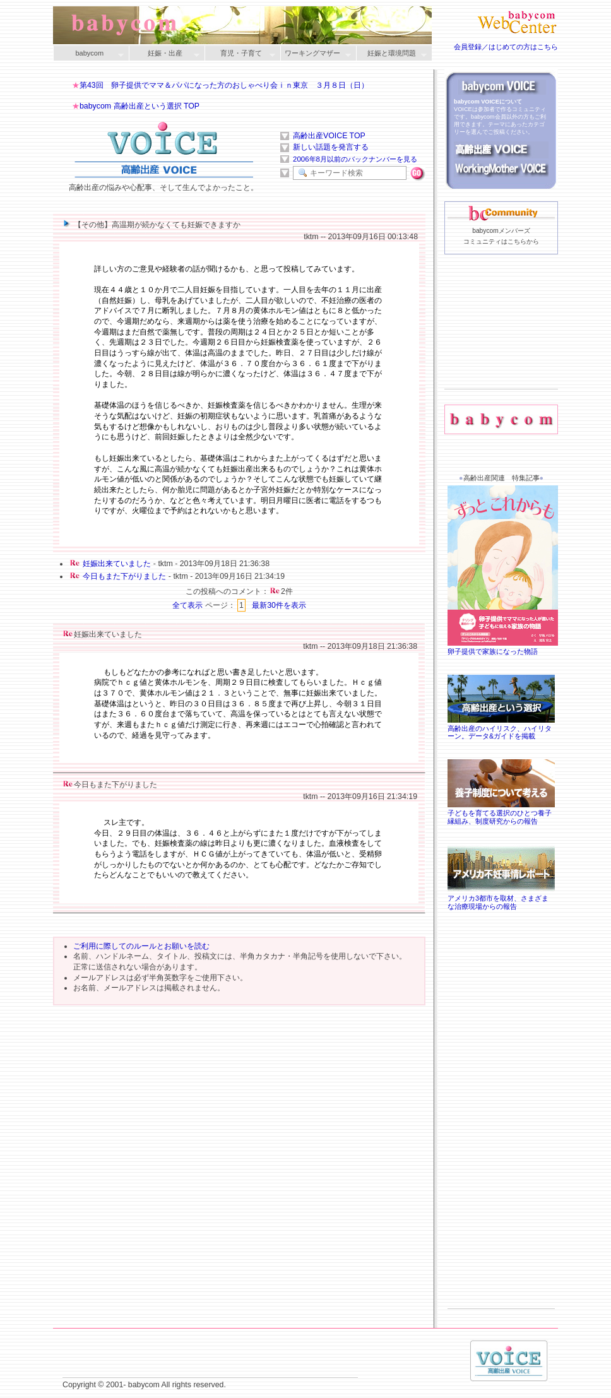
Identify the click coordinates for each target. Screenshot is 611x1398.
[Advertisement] (501, 341)
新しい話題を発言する (331, 147)
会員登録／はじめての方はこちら (506, 46)
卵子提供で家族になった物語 (504, 647)
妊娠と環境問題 (391, 54)
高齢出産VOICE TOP (329, 135)
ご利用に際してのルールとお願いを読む (141, 946)
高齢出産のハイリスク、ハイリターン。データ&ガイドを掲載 (501, 728)
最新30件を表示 (279, 605)
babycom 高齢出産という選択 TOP (139, 106)
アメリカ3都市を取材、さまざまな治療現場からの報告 (501, 898)
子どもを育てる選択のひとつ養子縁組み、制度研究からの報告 (501, 813)
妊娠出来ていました (117, 563)
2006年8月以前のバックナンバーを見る (355, 159)
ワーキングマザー (315, 54)
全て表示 (187, 605)
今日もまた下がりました (124, 576)
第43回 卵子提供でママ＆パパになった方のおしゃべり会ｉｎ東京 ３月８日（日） (224, 85)
